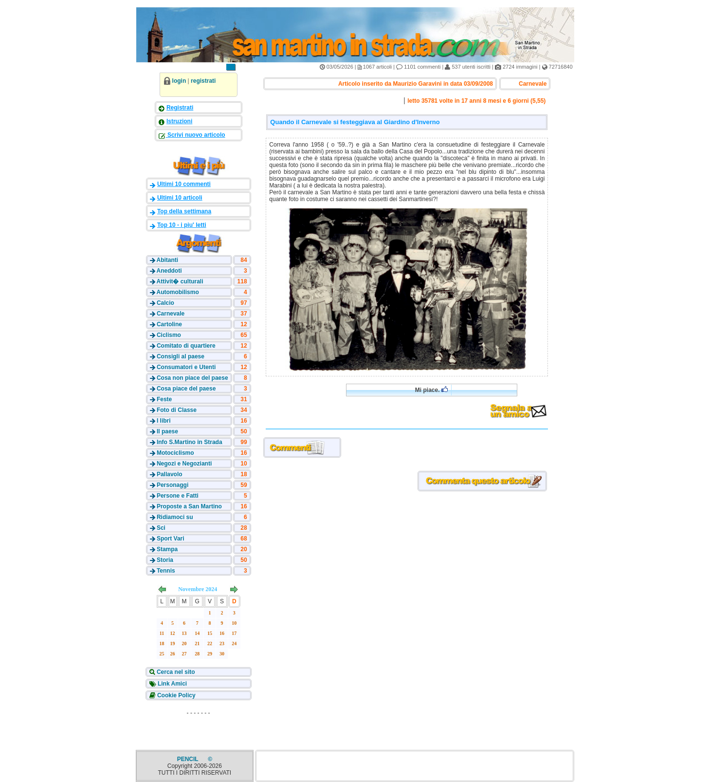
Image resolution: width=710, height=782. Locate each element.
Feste (164, 399)
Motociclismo (175, 452)
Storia (165, 560)
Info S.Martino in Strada (189, 442)
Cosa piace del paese (186, 388)
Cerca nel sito (175, 672)
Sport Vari (170, 538)
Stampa (167, 549)
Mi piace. (431, 389)
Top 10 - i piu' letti (181, 225)
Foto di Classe (177, 410)
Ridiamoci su (175, 517)
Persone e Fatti (178, 495)
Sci (161, 527)
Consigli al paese (180, 356)
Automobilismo (177, 292)
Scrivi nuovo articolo (195, 134)
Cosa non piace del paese (192, 377)
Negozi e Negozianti (184, 463)
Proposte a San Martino (189, 506)
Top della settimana (184, 211)
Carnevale (170, 313)
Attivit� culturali (179, 281)
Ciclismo (169, 335)
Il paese (167, 431)
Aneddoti (169, 270)
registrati (203, 80)
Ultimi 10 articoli (179, 197)
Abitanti (167, 260)
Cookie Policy (176, 695)
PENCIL (188, 759)
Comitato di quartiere (186, 345)
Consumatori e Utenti (186, 367)
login (179, 80)
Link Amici (171, 683)
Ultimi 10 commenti (184, 184)
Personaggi (172, 485)
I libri (164, 420)
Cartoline (169, 324)
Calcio (165, 302)
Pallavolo (169, 474)
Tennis (166, 570)
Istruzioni (179, 121)
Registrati (179, 107)
